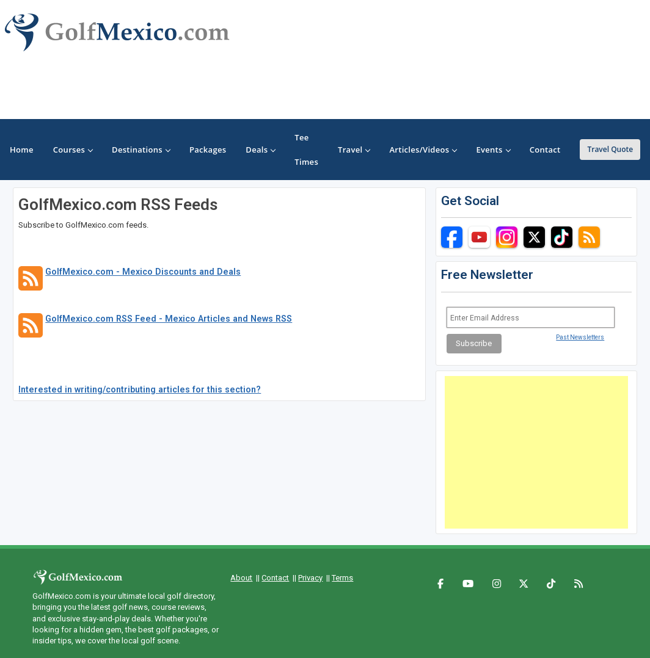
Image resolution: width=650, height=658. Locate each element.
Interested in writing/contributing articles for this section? (139, 389)
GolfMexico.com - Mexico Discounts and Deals (143, 272)
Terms (342, 577)
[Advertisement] (536, 452)
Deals (260, 149)
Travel (354, 149)
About (241, 577)
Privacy (310, 577)
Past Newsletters (580, 337)
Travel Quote (610, 149)
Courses (72, 149)
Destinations (141, 149)
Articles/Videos (422, 149)
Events (492, 149)
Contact (275, 577)
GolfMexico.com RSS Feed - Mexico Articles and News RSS (168, 319)
